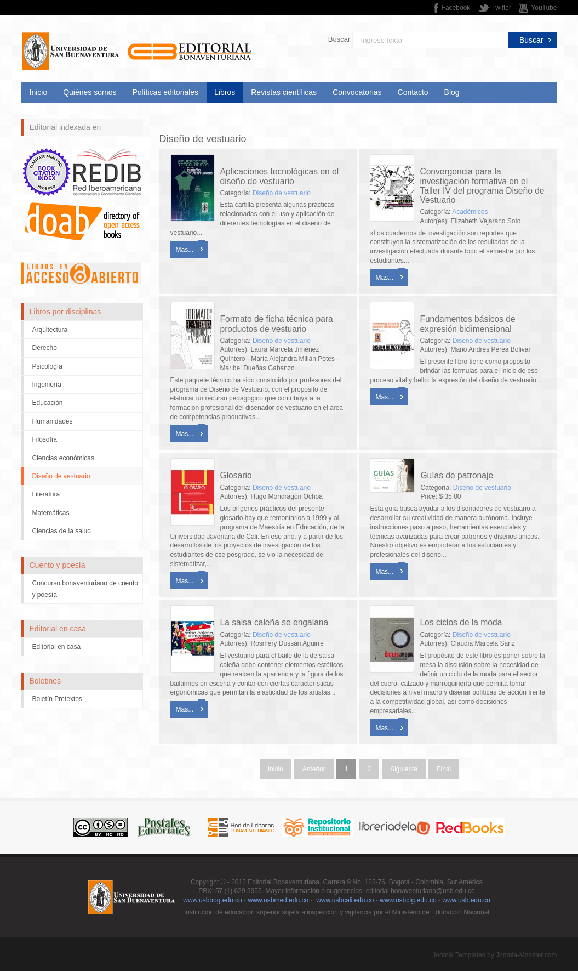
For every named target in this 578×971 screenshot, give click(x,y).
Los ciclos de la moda (461, 622)
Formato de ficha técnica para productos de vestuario (276, 323)
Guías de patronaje (456, 475)
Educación (47, 403)
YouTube (544, 8)
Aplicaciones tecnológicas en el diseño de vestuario (279, 176)
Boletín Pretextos (57, 699)
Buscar (339, 39)
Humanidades (52, 421)
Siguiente (403, 769)
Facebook (456, 8)
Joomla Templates (458, 955)
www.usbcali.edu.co (345, 900)
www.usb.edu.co (466, 900)
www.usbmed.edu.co (278, 900)
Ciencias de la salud (61, 531)
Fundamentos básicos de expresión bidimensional (467, 323)
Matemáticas (51, 513)
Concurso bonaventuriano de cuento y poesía (85, 588)
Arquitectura (50, 330)
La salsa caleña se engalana (274, 622)
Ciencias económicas (63, 458)
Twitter (501, 8)
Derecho (44, 348)
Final (444, 769)
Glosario (236, 475)
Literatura (46, 494)
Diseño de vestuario (61, 476)
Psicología (47, 366)
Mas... (185, 249)
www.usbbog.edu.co (212, 900)
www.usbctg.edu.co (408, 900)
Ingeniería (46, 384)
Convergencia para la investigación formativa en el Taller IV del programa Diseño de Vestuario (482, 185)
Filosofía (44, 439)
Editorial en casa (56, 647)
